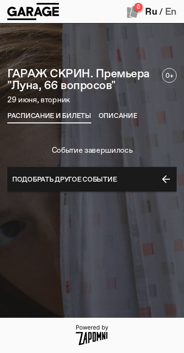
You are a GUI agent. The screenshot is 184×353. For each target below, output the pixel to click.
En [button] (171, 11)
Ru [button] (151, 11)
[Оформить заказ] (133, 12)
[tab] (49, 115)
